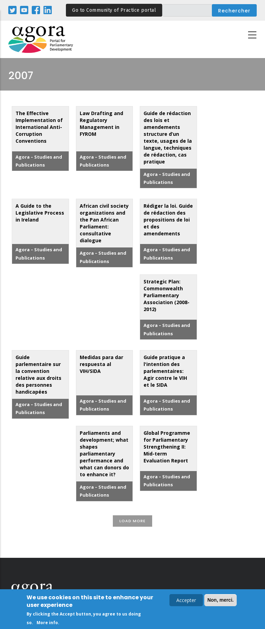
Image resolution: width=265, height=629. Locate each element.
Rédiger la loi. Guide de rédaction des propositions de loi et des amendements (168, 220)
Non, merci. (220, 601)
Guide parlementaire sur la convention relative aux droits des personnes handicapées (38, 374)
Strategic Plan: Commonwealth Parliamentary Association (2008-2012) (166, 295)
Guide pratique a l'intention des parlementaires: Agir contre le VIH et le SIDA (165, 371)
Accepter (186, 601)
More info (47, 624)
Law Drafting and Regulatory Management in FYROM (101, 123)
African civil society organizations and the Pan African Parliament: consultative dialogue (104, 223)
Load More (132, 521)
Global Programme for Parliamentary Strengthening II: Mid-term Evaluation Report (167, 447)
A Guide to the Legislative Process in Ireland (40, 213)
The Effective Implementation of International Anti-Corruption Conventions (39, 127)
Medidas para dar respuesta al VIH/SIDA (101, 364)
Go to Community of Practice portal (114, 10)
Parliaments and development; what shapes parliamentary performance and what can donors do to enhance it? (104, 454)
